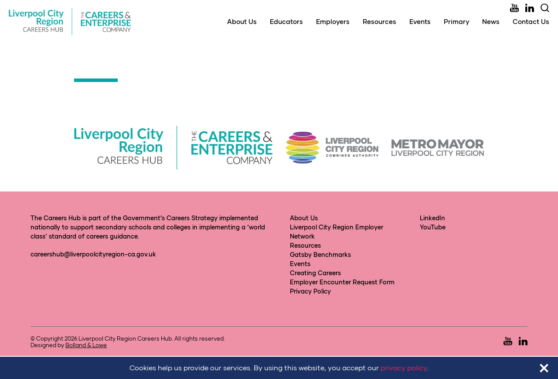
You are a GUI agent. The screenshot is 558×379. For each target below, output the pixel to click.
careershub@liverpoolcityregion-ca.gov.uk (93, 254)
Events (420, 21)
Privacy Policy (310, 291)
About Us (242, 21)
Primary (456, 21)
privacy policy (404, 367)
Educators (286, 21)
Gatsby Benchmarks (320, 254)
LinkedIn (432, 218)
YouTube (433, 227)
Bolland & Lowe (86, 344)
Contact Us (531, 21)
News (491, 21)
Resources (379, 21)
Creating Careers (315, 273)
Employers (333, 21)
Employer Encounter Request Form (342, 282)
